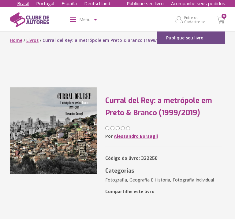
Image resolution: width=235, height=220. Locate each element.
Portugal (45, 3)
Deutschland (97, 3)
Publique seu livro (145, 3)
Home (16, 40)
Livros (32, 40)
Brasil (23, 3)
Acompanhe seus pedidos (198, 3)
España (69, 3)
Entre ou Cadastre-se (194, 19)
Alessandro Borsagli (136, 136)
